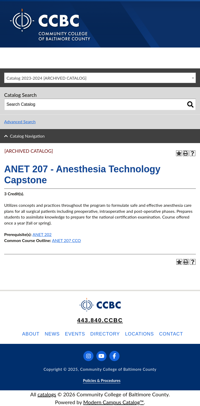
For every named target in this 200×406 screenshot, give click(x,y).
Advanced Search (20, 121)
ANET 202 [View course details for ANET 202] (42, 234)
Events (75, 334)
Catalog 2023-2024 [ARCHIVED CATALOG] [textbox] (46, 77)
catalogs (47, 394)
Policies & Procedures (101, 380)
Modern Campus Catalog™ (113, 402)
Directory (105, 334)
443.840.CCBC (100, 320)
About (31, 334)
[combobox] (100, 78)
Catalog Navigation (27, 135)
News (52, 334)
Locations (139, 334)
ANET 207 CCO (66, 240)
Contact (171, 334)
